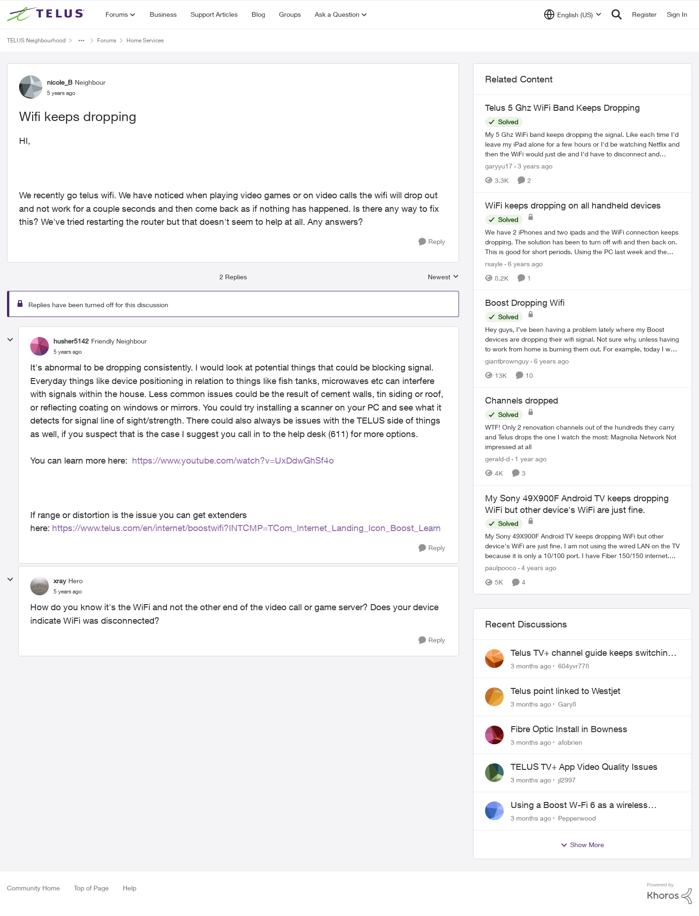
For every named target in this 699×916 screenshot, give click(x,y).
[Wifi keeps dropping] (67, 352)
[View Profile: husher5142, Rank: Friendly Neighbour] (39, 346)
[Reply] (432, 242)
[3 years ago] (533, 166)
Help (129, 888)
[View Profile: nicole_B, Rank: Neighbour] (30, 87)
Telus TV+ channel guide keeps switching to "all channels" (592, 653)
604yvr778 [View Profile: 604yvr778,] (573, 666)
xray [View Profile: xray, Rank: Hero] (59, 581)
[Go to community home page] (47, 14)
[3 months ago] (531, 666)
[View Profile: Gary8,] (494, 696)
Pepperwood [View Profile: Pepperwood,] (577, 818)
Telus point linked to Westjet (565, 691)
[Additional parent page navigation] (81, 40)
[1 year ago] (529, 459)
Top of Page (91, 888)
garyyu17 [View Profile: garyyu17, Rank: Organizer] (499, 166)
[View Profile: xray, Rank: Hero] (39, 586)
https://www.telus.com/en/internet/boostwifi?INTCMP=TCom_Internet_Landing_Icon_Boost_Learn (246, 528)
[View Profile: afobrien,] (494, 735)
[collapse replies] (10, 339)
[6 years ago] (524, 263)
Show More (582, 845)
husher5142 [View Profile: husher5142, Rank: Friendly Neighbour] (71, 341)
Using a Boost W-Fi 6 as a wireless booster (579, 805)
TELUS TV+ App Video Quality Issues (584, 766)
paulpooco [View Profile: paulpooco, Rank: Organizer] (500, 568)
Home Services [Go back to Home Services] (145, 40)
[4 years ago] (537, 567)
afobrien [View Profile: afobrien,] (570, 742)
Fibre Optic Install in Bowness (569, 729)
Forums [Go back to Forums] (106, 40)
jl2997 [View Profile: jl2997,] (567, 780)
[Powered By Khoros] (669, 893)
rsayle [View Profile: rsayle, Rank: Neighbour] (494, 263)
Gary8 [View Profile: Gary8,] (567, 704)
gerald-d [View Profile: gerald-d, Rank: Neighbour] (497, 459)
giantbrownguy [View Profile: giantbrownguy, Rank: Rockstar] (507, 361)
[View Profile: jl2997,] (494, 772)
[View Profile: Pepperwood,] (494, 811)
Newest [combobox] (443, 277)
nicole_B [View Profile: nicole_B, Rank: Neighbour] (60, 82)
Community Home (33, 888)
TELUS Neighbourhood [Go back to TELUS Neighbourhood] (36, 40)
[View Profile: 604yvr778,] (494, 658)
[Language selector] (573, 14)
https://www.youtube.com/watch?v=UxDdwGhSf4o (233, 460)
